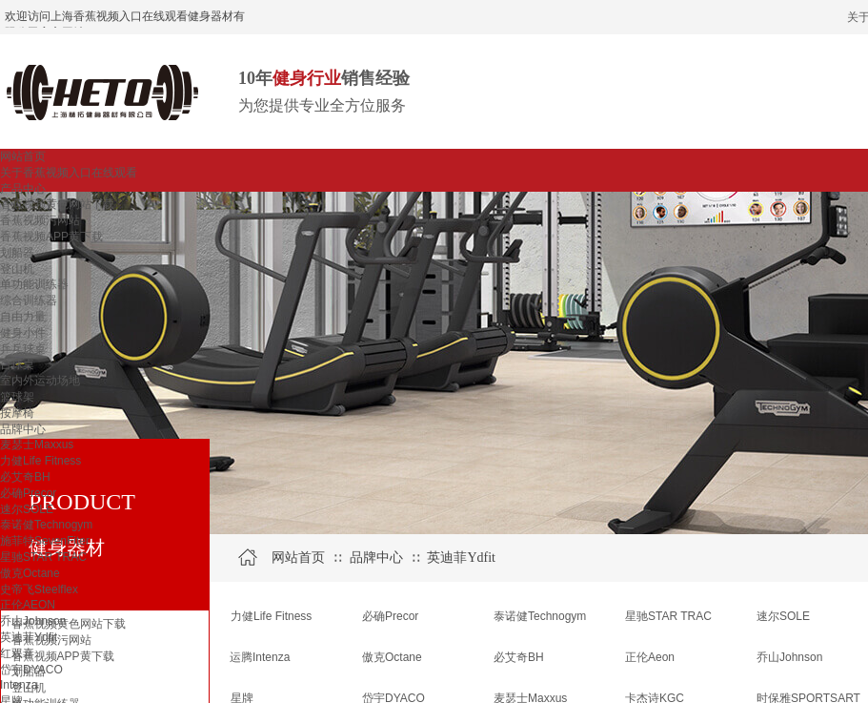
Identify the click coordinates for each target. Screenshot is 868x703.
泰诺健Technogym (46, 524)
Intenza (18, 685)
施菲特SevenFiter (45, 541)
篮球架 (17, 396)
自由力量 (23, 316)
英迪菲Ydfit (28, 637)
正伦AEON (27, 604)
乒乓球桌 (23, 349)
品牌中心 (23, 429)
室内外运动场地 (40, 380)
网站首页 (23, 156)
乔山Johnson (33, 621)
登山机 (17, 269)
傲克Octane (30, 573)
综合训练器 (28, 300)
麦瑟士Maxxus (36, 444)
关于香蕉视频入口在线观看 (68, 172)
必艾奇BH (25, 477)
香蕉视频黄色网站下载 (57, 204)
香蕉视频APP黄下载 (51, 236)
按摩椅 (17, 413)
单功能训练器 (34, 284)
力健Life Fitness (40, 460)
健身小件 (23, 333)
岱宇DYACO (31, 669)
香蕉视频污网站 (40, 220)
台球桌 (17, 364)
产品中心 (23, 189)
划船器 (17, 252)
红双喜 (17, 653)
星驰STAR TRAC (43, 557)
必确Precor (28, 493)
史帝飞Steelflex (39, 589)
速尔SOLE (26, 509)
